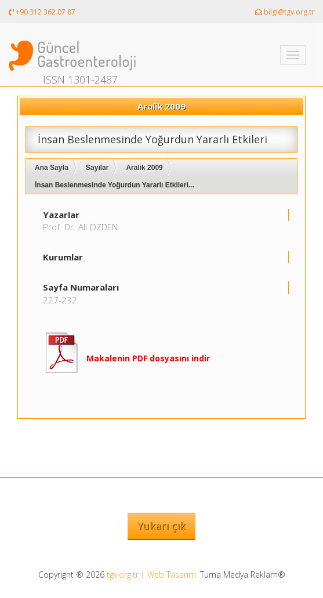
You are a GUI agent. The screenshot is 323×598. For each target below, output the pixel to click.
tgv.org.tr (123, 574)
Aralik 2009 (144, 168)
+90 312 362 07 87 (42, 12)
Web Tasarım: (172, 574)
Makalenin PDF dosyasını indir (148, 358)
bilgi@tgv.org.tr (284, 12)
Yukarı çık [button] (161, 525)
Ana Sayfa (51, 168)
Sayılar (97, 168)
